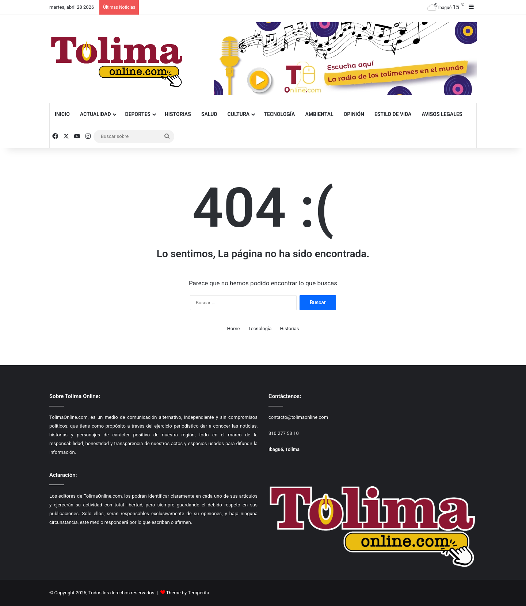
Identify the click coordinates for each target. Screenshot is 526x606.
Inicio (62, 114)
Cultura (239, 114)
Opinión (354, 114)
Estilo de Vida (393, 114)
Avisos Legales (442, 114)
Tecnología (279, 114)
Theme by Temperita (187, 592)
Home (233, 328)
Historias (178, 114)
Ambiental (319, 114)
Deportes (137, 114)
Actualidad (95, 114)
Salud (209, 114)
